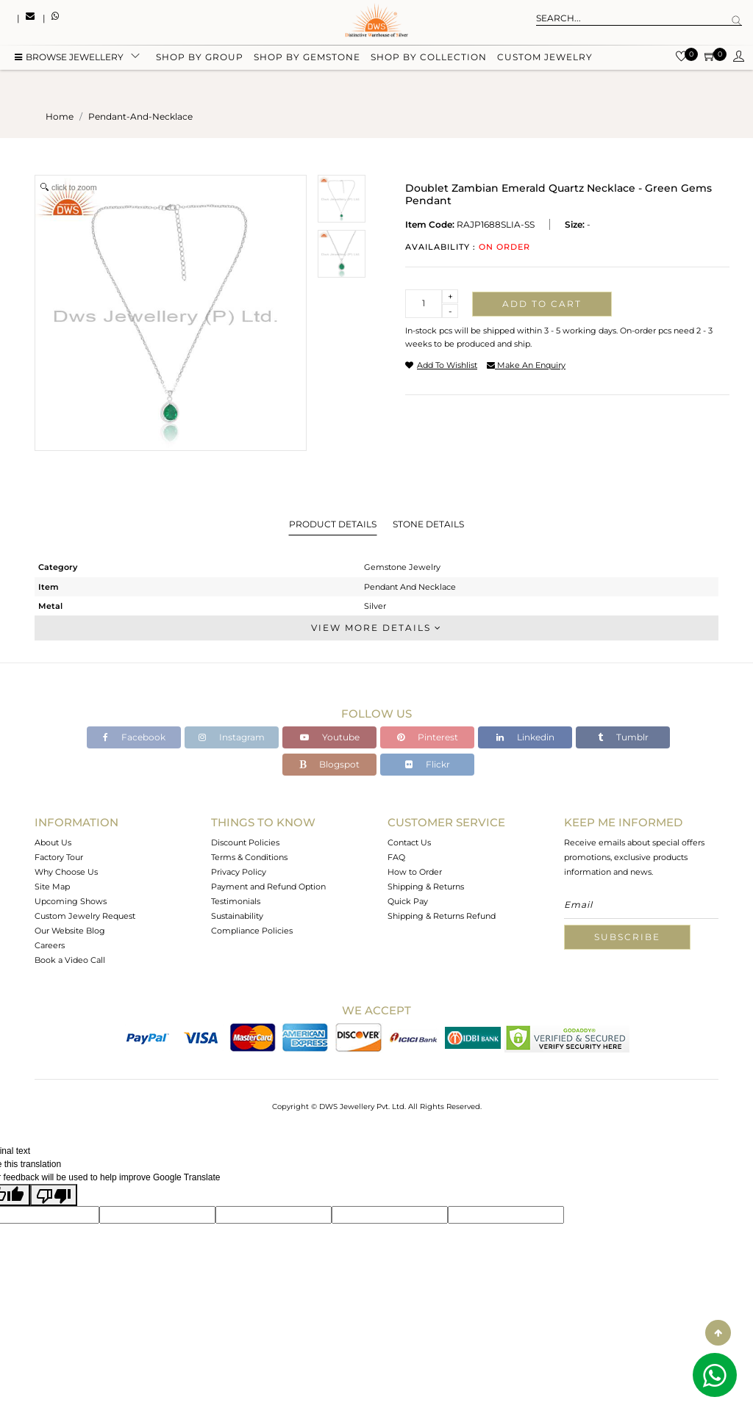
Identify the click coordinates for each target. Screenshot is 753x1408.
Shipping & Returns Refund (442, 916)
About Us (53, 842)
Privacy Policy (238, 872)
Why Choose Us (66, 872)
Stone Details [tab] (428, 524)
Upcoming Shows (71, 901)
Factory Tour (59, 857)
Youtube (330, 737)
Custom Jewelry (545, 60)
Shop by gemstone (307, 60)
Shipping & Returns (426, 886)
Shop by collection (429, 60)
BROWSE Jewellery (69, 60)
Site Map (52, 886)
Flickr (427, 764)
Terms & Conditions (249, 857)
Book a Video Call (70, 960)
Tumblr (623, 737)
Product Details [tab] (332, 524)
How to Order (415, 872)
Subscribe (627, 936)
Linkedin (525, 737)
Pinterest (427, 737)
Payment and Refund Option (268, 886)
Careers (50, 945)
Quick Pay (408, 901)
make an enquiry (526, 365)
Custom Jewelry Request (85, 916)
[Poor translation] (53, 1195)
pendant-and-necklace (140, 116)
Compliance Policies (252, 930)
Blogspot (329, 764)
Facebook (134, 737)
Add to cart (542, 303)
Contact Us (409, 842)
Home (60, 116)
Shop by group (199, 60)
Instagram (232, 737)
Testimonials (235, 901)
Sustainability (237, 916)
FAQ (396, 857)
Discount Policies (245, 842)
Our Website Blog (70, 930)
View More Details (376, 627)
